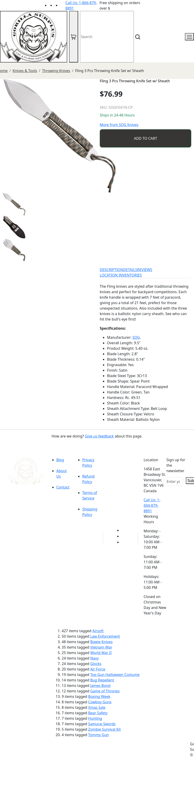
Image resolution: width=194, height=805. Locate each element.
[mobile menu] (189, 36)
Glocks (95, 663)
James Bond (100, 685)
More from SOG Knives (119, 124)
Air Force (97, 669)
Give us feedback (99, 436)
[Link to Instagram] (62, 5)
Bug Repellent (102, 680)
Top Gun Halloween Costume (114, 674)
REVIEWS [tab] (144, 269)
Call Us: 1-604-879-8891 (152, 505)
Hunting (95, 718)
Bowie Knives (101, 641)
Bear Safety (97, 712)
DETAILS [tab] (130, 269)
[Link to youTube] (124, 530)
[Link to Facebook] (124, 536)
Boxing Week (99, 696)
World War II (101, 652)
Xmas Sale (96, 707)
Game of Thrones (104, 691)
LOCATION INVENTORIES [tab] (121, 275)
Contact (63, 487)
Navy (94, 658)
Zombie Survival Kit (104, 729)
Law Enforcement (105, 636)
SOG (136, 337)
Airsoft (98, 630)
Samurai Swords (102, 723)
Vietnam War (101, 647)
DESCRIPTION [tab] (111, 269)
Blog (60, 459)
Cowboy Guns (100, 701)
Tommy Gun (98, 734)
